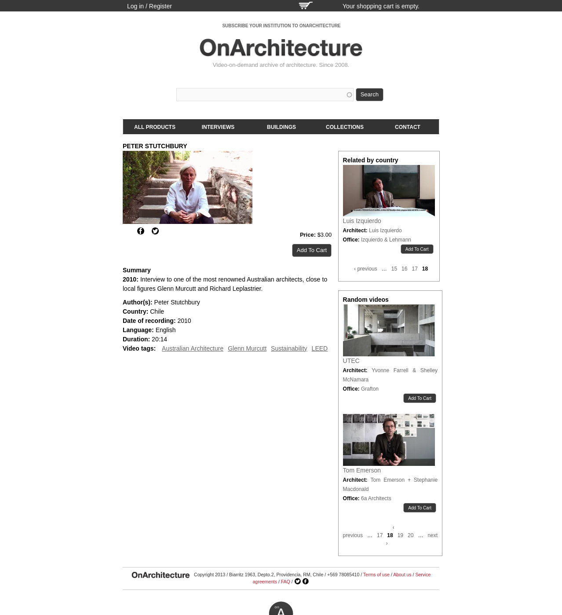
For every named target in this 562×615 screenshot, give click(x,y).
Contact (407, 127)
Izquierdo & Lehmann (386, 240)
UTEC (351, 360)
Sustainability (289, 348)
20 (410, 535)
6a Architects (376, 498)
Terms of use (376, 574)
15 (394, 269)
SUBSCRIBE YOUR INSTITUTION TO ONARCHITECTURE (281, 25)
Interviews (218, 127)
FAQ (285, 581)
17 (414, 269)
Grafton (370, 389)
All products (154, 127)
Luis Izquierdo (362, 220)
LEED (320, 348)
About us (402, 574)
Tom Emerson (362, 470)
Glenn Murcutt (247, 348)
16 (404, 269)
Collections (345, 127)
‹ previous (365, 269)
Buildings (281, 127)
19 (400, 535)
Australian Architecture (192, 348)
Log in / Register (149, 6)
